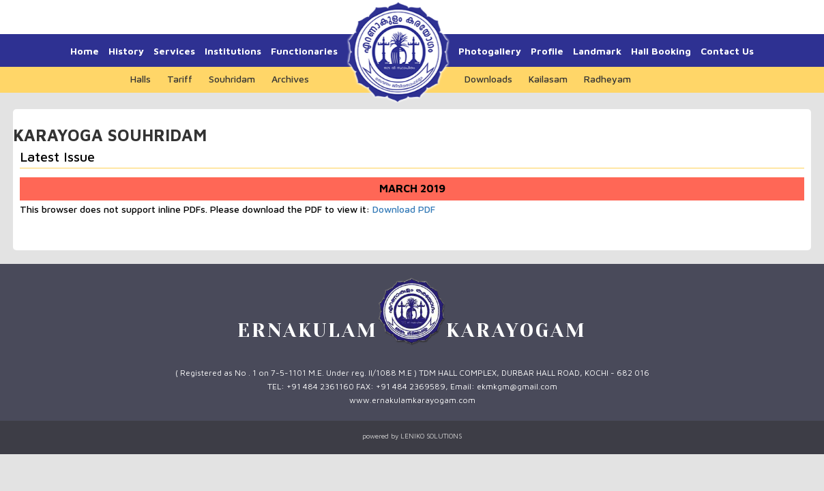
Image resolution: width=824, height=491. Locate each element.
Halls (140, 79)
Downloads (488, 79)
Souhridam (232, 79)
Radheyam (607, 79)
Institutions (233, 51)
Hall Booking (661, 51)
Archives (290, 79)
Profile (547, 51)
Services (174, 51)
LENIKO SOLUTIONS (431, 436)
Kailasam (548, 79)
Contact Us (727, 51)
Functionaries (304, 51)
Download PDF (403, 209)
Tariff (179, 79)
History (126, 51)
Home (84, 51)
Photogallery (489, 51)
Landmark (597, 51)
